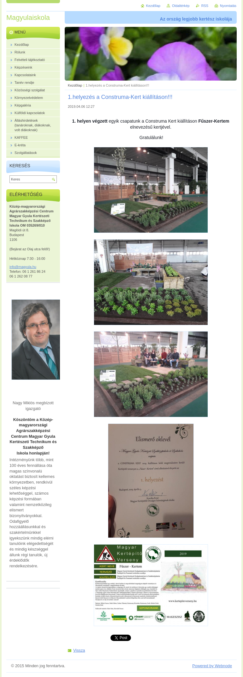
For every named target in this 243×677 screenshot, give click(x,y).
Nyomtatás (228, 6)
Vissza (79, 650)
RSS (204, 6)
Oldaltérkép (181, 6)
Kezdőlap (75, 85)
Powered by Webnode (212, 665)
